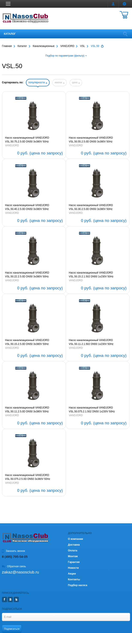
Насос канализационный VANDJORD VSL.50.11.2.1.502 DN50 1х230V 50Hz (91, 342)
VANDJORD (12, 145)
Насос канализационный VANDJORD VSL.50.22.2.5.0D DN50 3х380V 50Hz (27, 274)
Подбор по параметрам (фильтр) (66, 55)
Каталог (10, 33)
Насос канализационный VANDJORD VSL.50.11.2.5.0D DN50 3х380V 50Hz (27, 409)
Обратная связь (14, 566)
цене (76, 82)
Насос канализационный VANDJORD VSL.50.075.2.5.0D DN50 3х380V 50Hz (27, 477)
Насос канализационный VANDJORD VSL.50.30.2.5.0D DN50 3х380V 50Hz (91, 207)
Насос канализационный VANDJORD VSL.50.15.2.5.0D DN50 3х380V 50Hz (27, 342)
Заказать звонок (13, 550)
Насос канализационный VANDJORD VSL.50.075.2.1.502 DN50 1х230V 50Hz (92, 409)
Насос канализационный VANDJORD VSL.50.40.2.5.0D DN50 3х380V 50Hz (27, 207)
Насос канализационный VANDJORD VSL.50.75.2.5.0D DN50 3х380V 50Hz (27, 139)
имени (59, 82)
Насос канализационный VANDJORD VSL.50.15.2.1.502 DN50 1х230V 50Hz (91, 274)
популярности (37, 82)
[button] (8, 3)
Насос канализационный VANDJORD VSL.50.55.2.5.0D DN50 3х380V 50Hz (91, 139)
